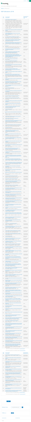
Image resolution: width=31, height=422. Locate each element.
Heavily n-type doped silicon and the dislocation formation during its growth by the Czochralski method (13, 331)
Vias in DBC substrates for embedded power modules (11, 36)
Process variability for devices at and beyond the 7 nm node (12, 230)
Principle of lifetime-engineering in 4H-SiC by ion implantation (13, 124)
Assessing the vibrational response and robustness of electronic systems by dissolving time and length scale (13, 315)
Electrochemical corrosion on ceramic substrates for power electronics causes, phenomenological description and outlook (12, 74)
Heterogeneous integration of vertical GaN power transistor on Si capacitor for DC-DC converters (13, 380)
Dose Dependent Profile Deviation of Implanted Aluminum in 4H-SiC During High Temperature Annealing (13, 201)
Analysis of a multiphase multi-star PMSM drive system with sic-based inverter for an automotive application (13, 275)
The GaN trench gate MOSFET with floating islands (11, 320)
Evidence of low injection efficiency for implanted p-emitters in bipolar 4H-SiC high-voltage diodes (13, 238)
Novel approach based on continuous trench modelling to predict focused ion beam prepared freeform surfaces (13, 82)
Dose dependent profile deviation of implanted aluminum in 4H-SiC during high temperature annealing (13, 188)
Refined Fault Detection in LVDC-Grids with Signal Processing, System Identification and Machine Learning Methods (13, 337)
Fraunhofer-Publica (22, 348)
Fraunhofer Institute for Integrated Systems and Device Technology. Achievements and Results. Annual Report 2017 (13, 391)
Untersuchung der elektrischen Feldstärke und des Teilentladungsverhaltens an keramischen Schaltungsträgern (12, 69)
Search (28, 1)
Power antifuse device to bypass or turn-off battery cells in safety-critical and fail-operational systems (13, 226)
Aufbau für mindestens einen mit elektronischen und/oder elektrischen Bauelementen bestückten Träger (12, 52)
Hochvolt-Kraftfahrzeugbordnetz (9, 87)
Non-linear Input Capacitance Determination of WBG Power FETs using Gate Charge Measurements (13, 138)
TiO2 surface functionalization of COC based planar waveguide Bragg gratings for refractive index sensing (13, 283)
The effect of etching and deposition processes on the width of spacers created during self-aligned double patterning (13, 40)
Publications (2, 8)
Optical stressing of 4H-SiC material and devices (11, 178)
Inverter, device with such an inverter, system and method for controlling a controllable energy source (12, 106)
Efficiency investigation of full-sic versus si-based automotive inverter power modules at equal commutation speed (13, 267)
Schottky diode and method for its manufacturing (11, 118)
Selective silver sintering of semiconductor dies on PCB (11, 97)
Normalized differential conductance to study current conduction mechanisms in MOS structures (13, 250)
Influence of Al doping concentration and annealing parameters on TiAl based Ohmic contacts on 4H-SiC (13, 198)
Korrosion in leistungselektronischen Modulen (10, 60)
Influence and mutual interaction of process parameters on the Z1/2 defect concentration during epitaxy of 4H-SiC (13, 120)
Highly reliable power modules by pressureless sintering (12, 354)
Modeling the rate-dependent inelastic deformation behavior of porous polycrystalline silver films (13, 217)
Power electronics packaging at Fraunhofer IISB (11, 58)
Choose (22, 407)
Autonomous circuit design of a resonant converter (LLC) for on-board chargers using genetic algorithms (13, 287)
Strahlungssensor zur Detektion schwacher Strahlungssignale (12, 116)
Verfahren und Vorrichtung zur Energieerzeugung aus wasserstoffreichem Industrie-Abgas (12, 130)
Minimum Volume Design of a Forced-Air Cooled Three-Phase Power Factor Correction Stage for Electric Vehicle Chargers (13, 318)
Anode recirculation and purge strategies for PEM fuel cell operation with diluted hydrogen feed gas (13, 327)
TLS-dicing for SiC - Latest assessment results (10, 223)
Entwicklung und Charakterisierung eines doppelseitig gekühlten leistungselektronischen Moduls (13, 204)
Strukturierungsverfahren (8, 127)
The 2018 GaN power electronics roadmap (10, 19)
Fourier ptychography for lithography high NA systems (12, 95)
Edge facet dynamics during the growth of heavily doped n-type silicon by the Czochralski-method (13, 333)
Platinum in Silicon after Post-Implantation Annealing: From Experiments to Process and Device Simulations (12, 148)
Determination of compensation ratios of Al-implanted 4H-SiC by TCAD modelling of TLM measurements (13, 194)
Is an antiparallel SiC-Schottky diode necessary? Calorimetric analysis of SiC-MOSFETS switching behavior (13, 210)
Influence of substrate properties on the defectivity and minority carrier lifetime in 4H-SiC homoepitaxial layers (13, 181)
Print (8, 401)
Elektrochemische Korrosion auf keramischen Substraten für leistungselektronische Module (12, 49)
